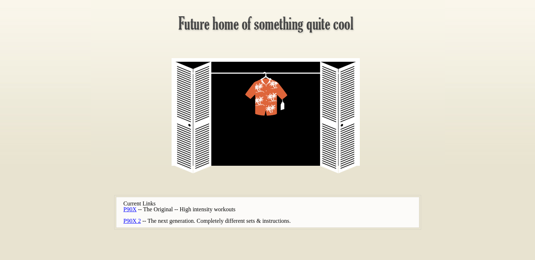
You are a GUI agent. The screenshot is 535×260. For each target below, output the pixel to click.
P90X (130, 209)
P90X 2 (132, 221)
